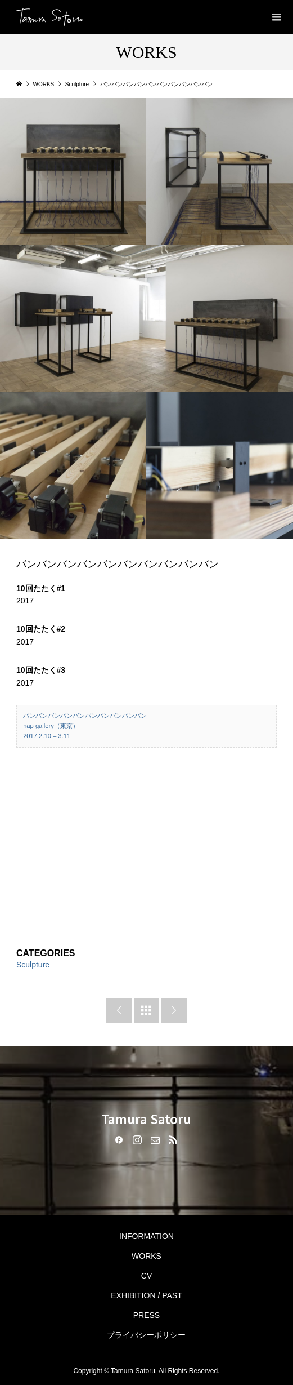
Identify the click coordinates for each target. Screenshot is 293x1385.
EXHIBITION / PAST (146, 1295)
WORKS (146, 1255)
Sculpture (32, 964)
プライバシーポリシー (146, 1334)
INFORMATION (146, 1236)
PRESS (146, 1315)
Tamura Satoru (146, 1118)
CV (146, 1275)
